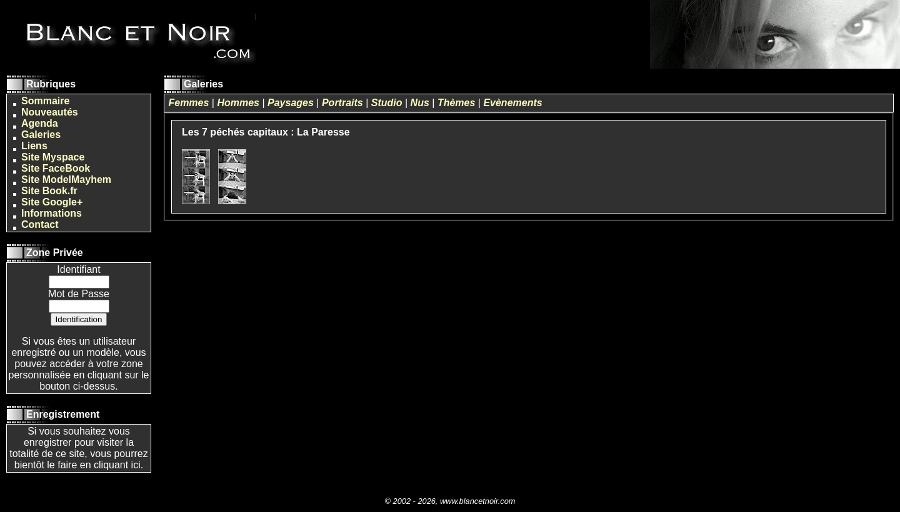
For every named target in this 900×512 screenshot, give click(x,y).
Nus (420, 102)
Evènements (512, 102)
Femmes (188, 102)
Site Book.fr (49, 190)
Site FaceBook (55, 168)
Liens (34, 145)
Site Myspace (52, 157)
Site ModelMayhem (66, 179)
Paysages (291, 102)
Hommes (238, 102)
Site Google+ (51, 202)
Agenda (39, 123)
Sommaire (45, 101)
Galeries (41, 134)
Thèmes (456, 102)
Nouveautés (49, 112)
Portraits (342, 102)
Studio (386, 102)
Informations (51, 213)
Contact (40, 224)
